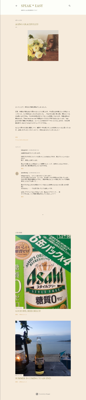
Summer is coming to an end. (33, 378)
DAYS (20, 140)
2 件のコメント (23, 382)
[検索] (69, 5)
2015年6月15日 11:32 (34, 150)
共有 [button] (16, 137)
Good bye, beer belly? (28, 310)
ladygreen (24, 150)
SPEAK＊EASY (32, 5)
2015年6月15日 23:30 (34, 172)
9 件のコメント (23, 314)
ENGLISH (25, 140)
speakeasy (24, 173)
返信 (22, 168)
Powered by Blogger (43, 394)
